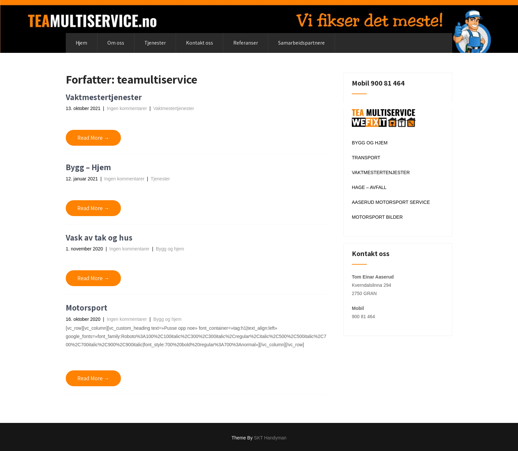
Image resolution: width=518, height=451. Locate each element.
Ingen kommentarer (127, 108)
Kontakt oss (199, 42)
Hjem (81, 42)
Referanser (245, 42)
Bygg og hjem (170, 248)
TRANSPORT (366, 157)
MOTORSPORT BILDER (377, 217)
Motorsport (86, 307)
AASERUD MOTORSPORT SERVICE (391, 202)
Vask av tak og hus (99, 237)
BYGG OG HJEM (370, 142)
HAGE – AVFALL (369, 187)
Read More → (93, 137)
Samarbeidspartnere (301, 42)
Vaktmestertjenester (104, 97)
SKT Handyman (270, 437)
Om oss (115, 42)
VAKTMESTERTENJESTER (381, 172)
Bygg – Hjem (88, 167)
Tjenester (155, 42)
